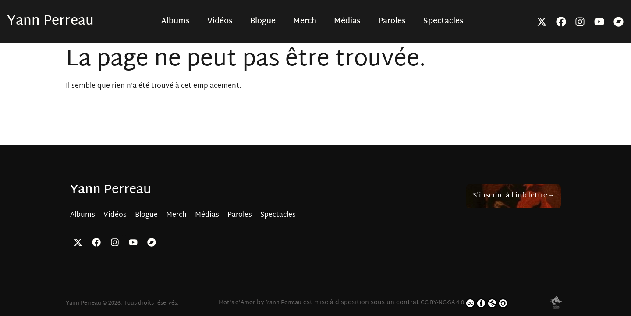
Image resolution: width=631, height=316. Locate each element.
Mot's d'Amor (237, 303)
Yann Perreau (50, 21)
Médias (347, 21)
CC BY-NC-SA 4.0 (464, 303)
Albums (175, 21)
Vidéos (220, 21)
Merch (304, 21)
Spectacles (443, 21)
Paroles (392, 21)
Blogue (263, 21)
